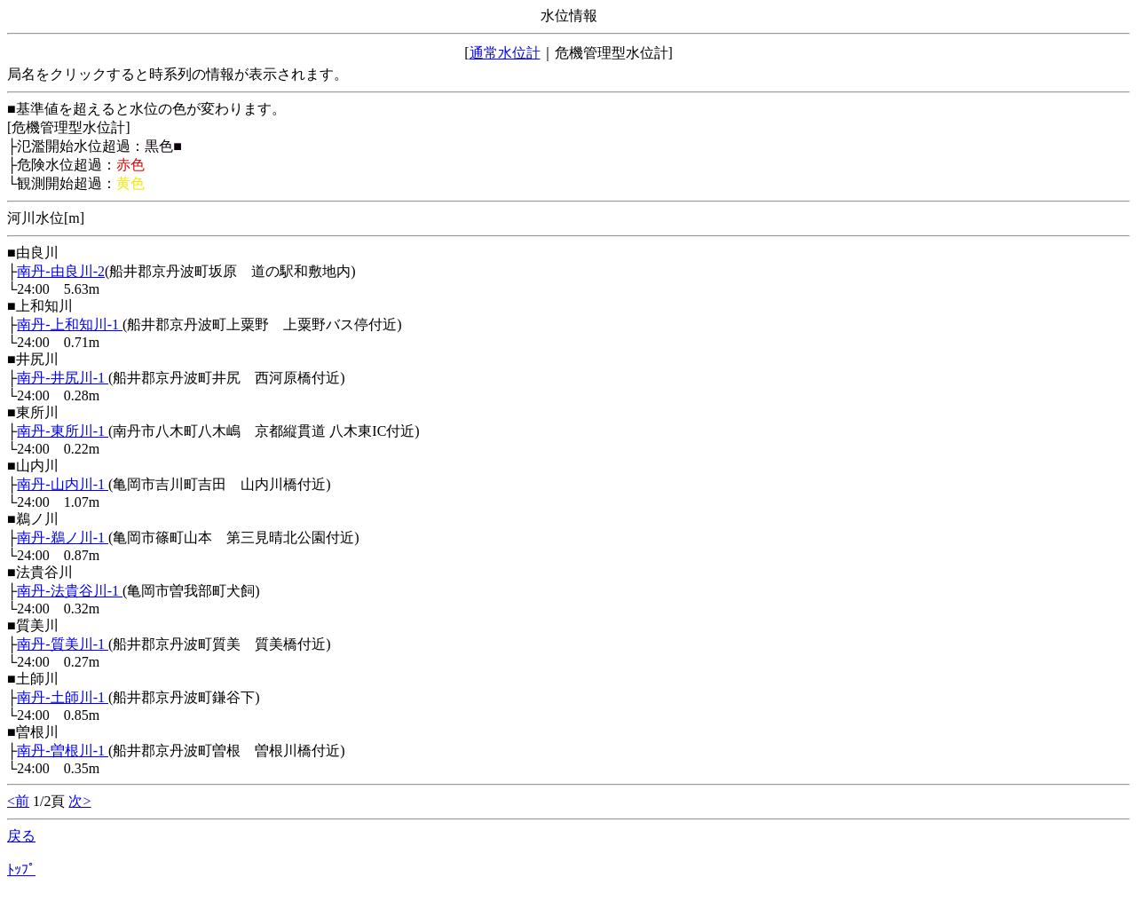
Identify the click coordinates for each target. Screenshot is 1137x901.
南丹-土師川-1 (62, 697)
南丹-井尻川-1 (62, 377)
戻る (21, 835)
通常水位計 (505, 52)
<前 (18, 801)
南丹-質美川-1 (62, 644)
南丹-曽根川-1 (62, 750)
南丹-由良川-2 (61, 271)
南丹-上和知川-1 (69, 324)
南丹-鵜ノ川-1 (62, 537)
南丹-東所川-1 (62, 431)
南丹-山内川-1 (62, 484)
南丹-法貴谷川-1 (69, 590)
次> (79, 801)
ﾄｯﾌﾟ (21, 869)
